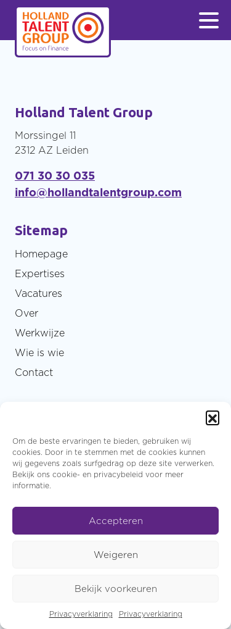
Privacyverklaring (81, 614)
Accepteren (116, 521)
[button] (212, 417)
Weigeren (116, 554)
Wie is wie (39, 352)
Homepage (41, 254)
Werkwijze (40, 333)
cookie (64, 474)
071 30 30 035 (55, 176)
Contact (34, 372)
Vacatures (38, 293)
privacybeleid (118, 474)
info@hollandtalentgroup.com (98, 192)
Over (26, 313)
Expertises (40, 273)
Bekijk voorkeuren (116, 588)
